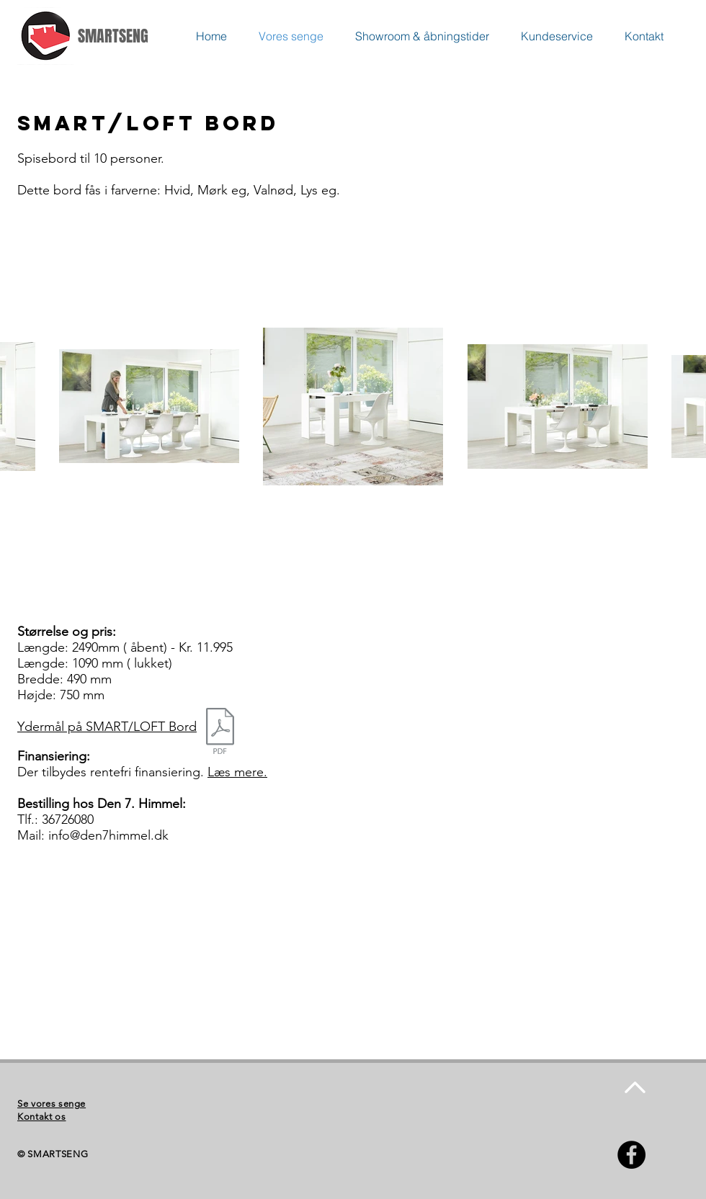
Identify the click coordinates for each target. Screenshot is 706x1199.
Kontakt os (41, 1116)
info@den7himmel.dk (108, 835)
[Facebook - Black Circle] (631, 1155)
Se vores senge (51, 1103)
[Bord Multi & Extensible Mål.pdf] (219, 733)
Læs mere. (237, 772)
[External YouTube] (190, 959)
